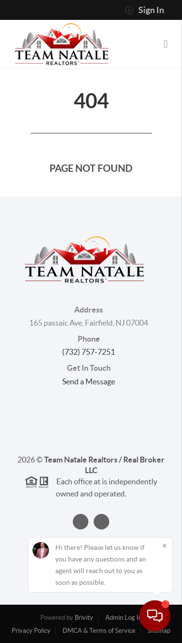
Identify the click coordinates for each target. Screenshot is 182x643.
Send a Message (88, 381)
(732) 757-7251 (88, 351)
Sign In (144, 10)
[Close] (164, 545)
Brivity (84, 617)
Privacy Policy (31, 630)
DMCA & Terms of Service (99, 630)
